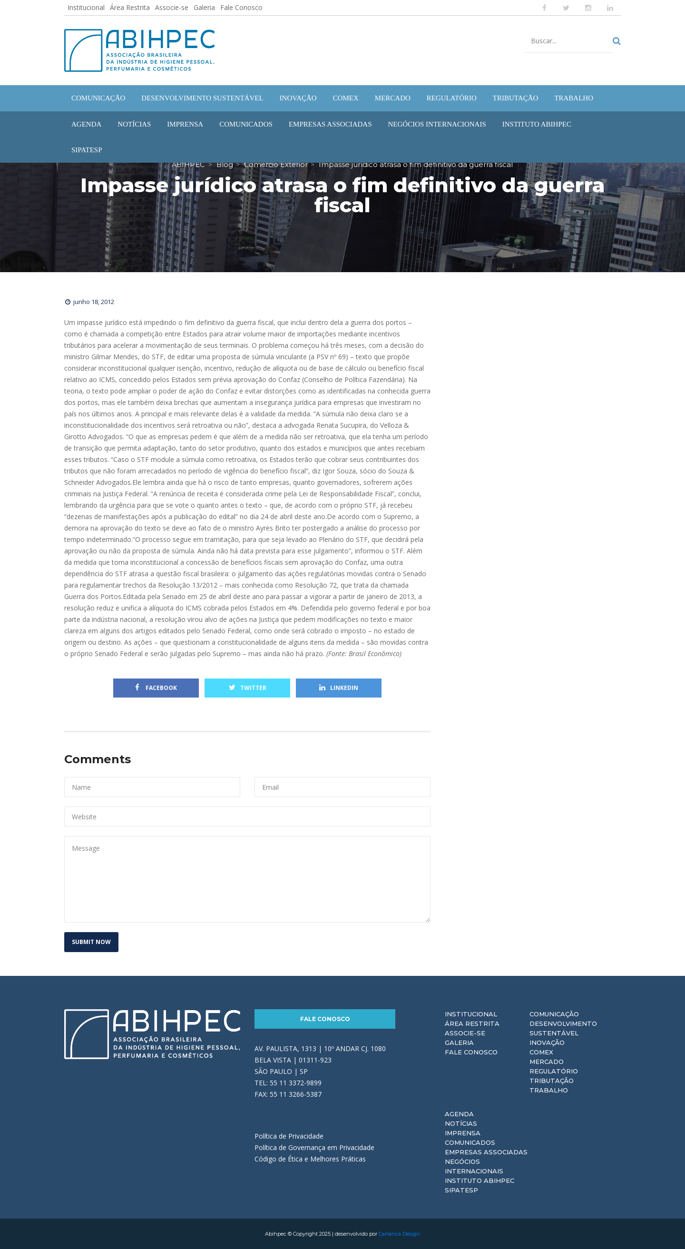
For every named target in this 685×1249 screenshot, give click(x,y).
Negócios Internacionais (474, 1166)
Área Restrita (130, 7)
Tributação (551, 1080)
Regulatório (553, 1071)
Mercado (546, 1061)
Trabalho (548, 1090)
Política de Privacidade (288, 1136)
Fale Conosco (241, 7)
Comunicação (554, 1014)
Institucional (86, 7)
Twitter (247, 688)
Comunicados (470, 1142)
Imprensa (462, 1133)
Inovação (547, 1042)
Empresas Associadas (486, 1152)
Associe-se (171, 7)
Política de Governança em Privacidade (314, 1147)
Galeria (204, 7)
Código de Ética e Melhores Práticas (310, 1158)
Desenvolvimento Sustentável (563, 1028)
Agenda (459, 1114)
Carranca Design (399, 1233)
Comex (541, 1052)
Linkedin (338, 688)
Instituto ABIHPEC (479, 1180)
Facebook (156, 688)
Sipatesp (461, 1190)
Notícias (461, 1123)
